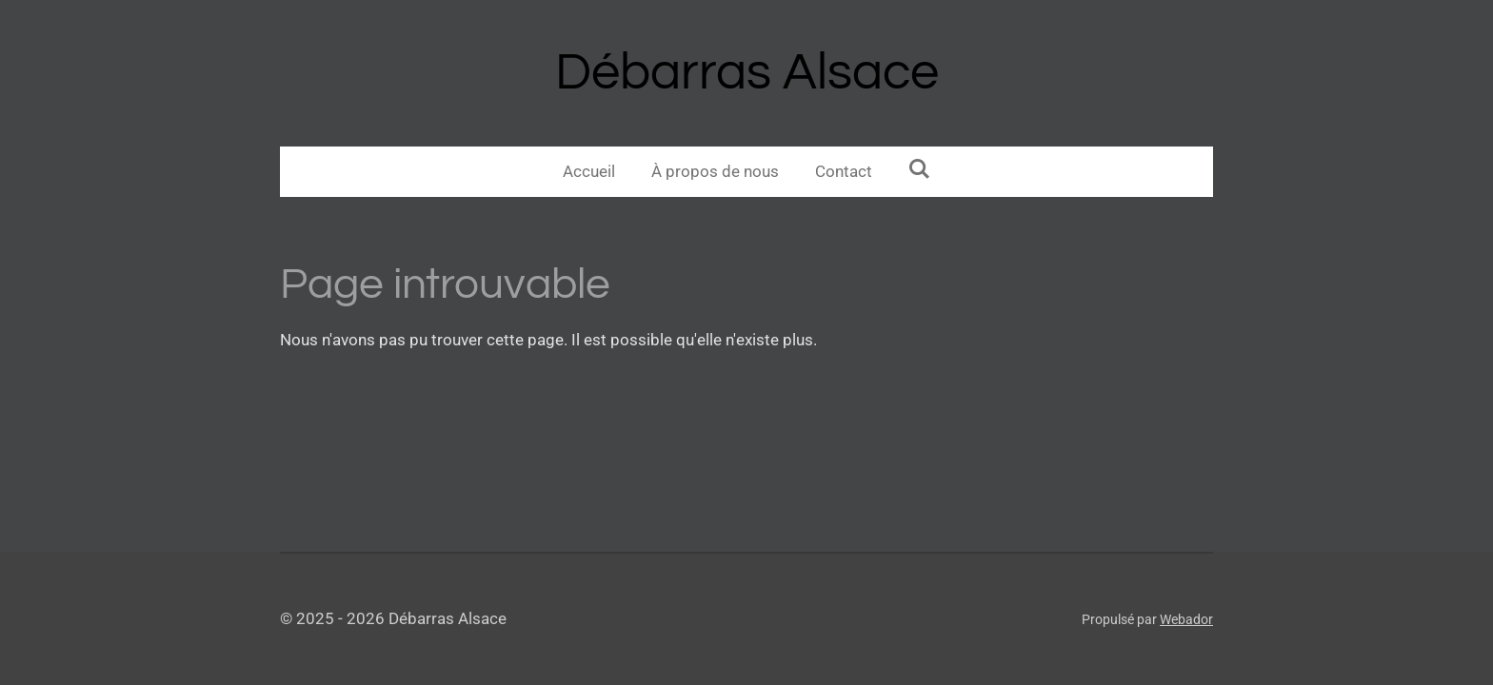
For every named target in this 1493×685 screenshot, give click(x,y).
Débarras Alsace (747, 73)
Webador (1186, 619)
